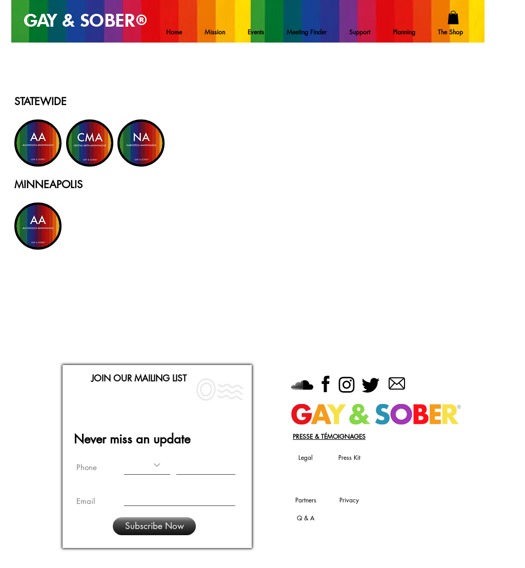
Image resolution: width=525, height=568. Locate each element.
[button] (453, 17)
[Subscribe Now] (154, 526)
